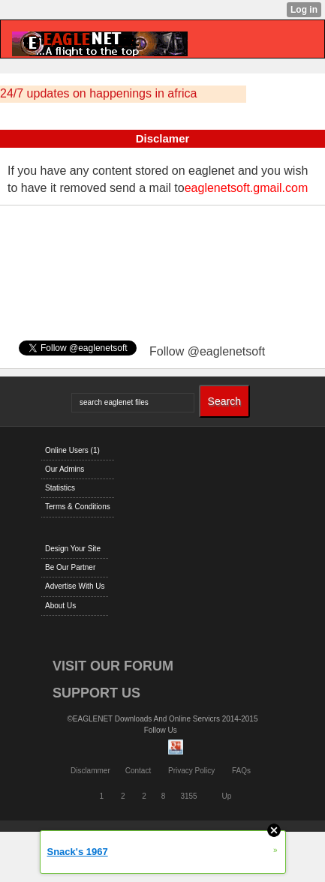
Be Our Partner (70, 567)
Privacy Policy (191, 770)
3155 (188, 796)
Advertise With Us (74, 586)
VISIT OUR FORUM (113, 666)
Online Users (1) (72, 450)
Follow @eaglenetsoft (207, 351)
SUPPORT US (96, 693)
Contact (138, 770)
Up (226, 796)
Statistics (60, 488)
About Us (60, 606)
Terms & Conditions (77, 506)
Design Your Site (73, 548)
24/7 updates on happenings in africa (98, 93)
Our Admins (64, 469)
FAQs (241, 770)
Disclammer (90, 770)
